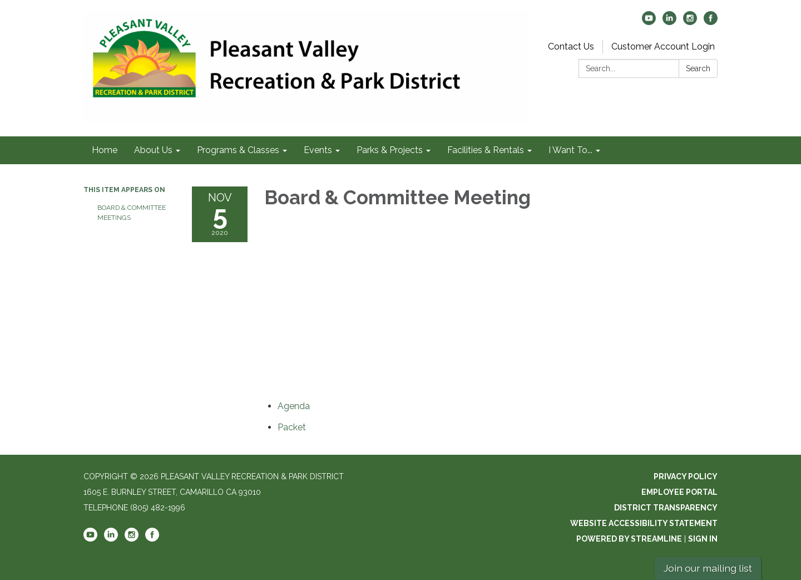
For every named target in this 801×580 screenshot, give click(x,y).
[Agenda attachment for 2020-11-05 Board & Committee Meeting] (294, 406)
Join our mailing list (708, 568)
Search (698, 68)
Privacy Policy (686, 476)
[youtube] (649, 22)
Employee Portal (679, 492)
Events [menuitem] (318, 150)
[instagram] (690, 22)
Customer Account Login (663, 46)
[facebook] (711, 22)
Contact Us (571, 46)
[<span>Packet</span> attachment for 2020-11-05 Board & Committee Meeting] (292, 427)
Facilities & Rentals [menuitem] (485, 150)
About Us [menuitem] (153, 150)
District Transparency (666, 507)
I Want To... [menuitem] (570, 150)
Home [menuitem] (104, 150)
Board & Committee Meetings (131, 213)
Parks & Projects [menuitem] (390, 150)
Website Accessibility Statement (644, 523)
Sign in (703, 538)
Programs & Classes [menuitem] (238, 150)
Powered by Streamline (629, 538)
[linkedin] (669, 22)
